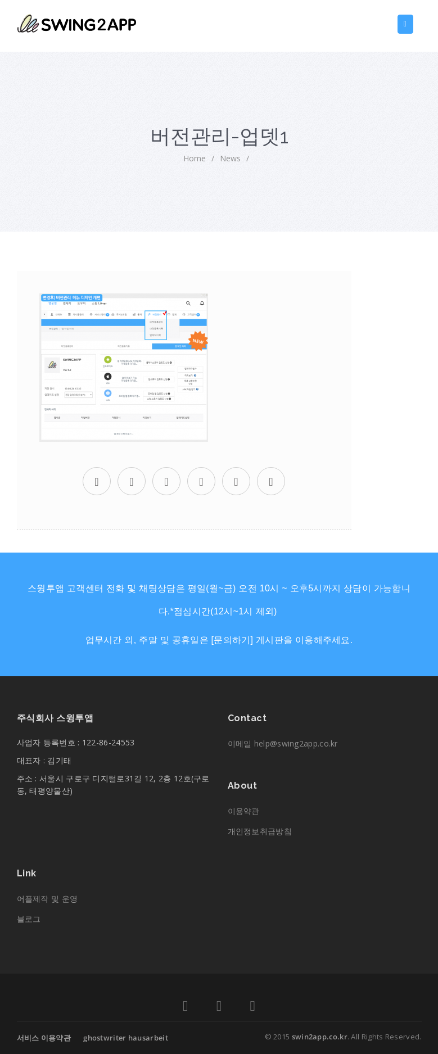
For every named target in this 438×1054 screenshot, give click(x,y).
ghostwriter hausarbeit (125, 1038)
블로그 (29, 918)
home (194, 158)
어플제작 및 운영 (47, 898)
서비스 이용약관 (44, 1038)
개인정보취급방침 (260, 831)
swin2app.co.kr (319, 1037)
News (230, 158)
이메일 (283, 743)
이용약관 (244, 811)
